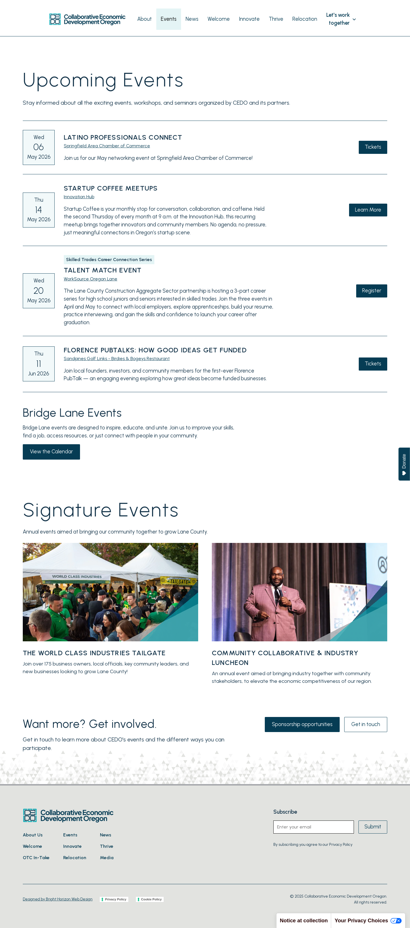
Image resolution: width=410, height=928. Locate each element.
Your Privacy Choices (368, 920)
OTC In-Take (36, 857)
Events (169, 19)
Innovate (249, 19)
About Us (33, 835)
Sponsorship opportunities (302, 724)
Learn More (368, 210)
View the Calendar (51, 452)
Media (107, 857)
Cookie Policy (151, 899)
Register (371, 291)
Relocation (304, 19)
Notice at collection (304, 920)
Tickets (373, 147)
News (192, 19)
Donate (404, 465)
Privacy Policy (115, 899)
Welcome (219, 19)
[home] (87, 19)
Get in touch (365, 724)
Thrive (276, 19)
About (144, 19)
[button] (341, 19)
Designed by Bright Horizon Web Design (58, 899)
